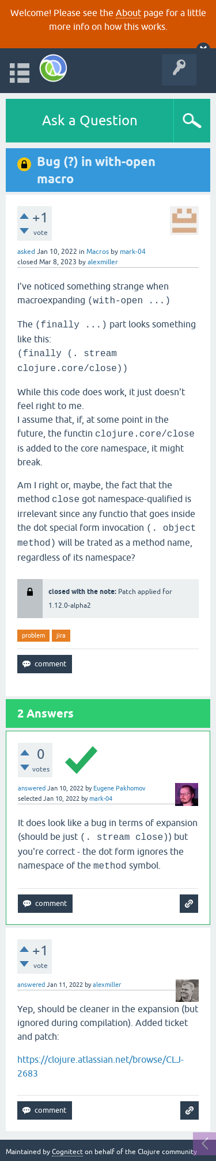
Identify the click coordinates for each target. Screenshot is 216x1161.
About (128, 12)
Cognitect (67, 1152)
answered (32, 788)
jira (61, 635)
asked (26, 252)
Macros (97, 252)
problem (33, 635)
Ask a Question (90, 120)
